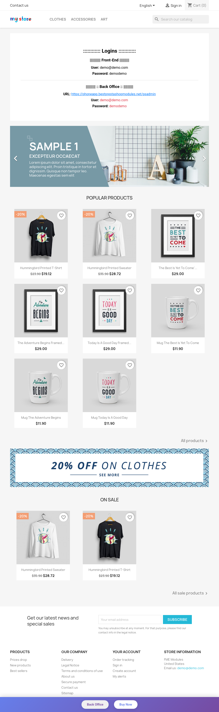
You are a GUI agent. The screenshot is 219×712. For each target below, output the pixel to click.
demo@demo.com (190, 668)
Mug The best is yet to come (178, 343)
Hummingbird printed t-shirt (41, 268)
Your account (127, 651)
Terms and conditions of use (82, 671)
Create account (124, 671)
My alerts (119, 676)
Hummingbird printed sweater (109, 268)
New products (20, 665)
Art (104, 19)
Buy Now (125, 704)
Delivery (67, 660)
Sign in (117, 665)
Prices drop (18, 660)
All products (195, 441)
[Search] (180, 19)
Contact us (19, 5)
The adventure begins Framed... (41, 343)
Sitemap (67, 693)
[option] (109, 156)
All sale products (190, 593)
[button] (25, 156)
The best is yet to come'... (178, 268)
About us (68, 676)
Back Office (95, 704)
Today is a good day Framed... (109, 343)
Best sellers (18, 671)
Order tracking (123, 660)
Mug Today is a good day (109, 418)
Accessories (83, 19)
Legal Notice (70, 665)
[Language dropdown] (148, 5)
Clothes (58, 19)
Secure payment (73, 682)
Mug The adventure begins (41, 418)
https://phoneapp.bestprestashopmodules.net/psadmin (113, 94)
